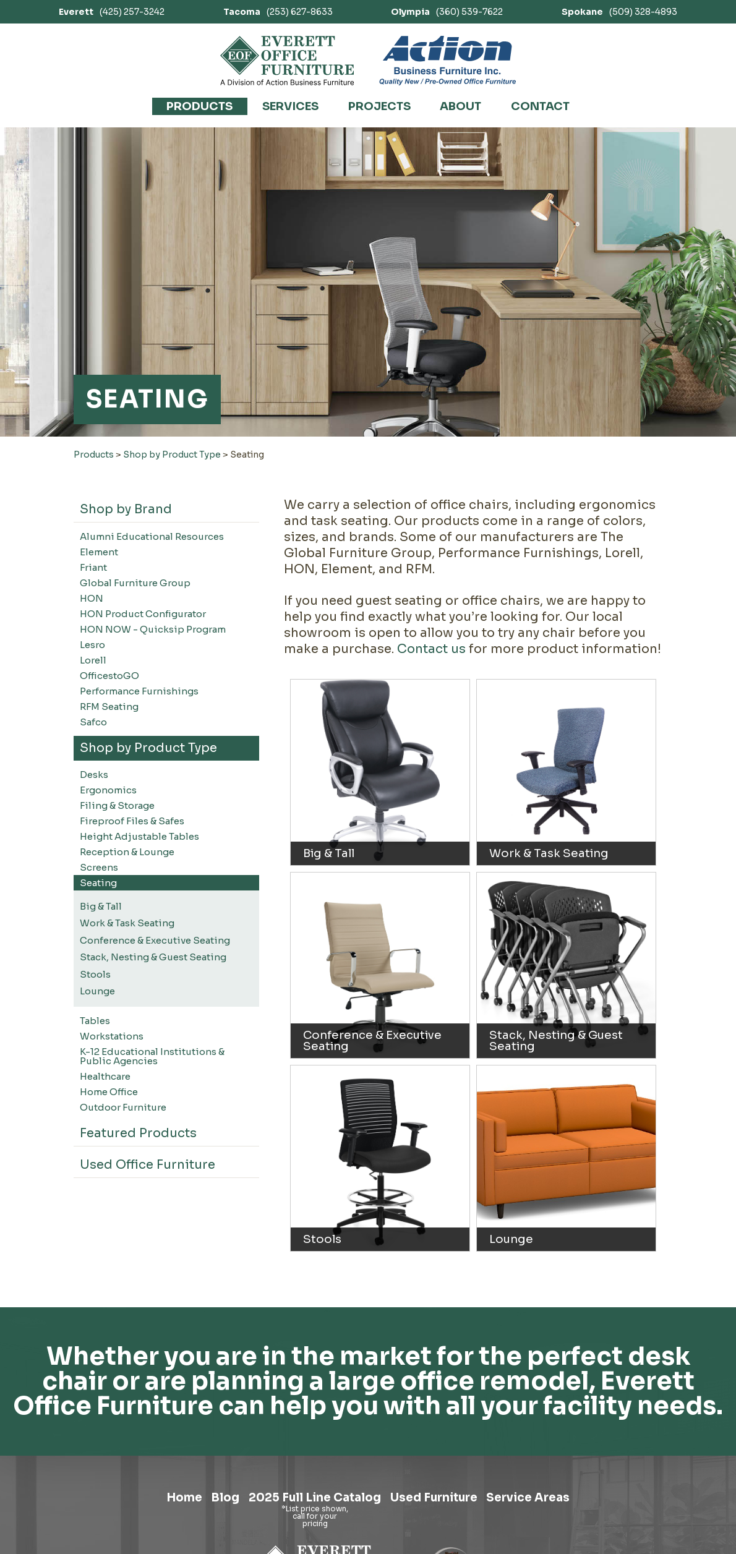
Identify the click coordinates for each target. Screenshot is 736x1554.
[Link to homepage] (287, 60)
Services (290, 106)
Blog (207, 1500)
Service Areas (552, 1500)
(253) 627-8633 (278, 11)
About (460, 106)
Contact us (431, 649)
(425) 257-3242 (112, 11)
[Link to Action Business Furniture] (447, 60)
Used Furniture (444, 1500)
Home (158, 1500)
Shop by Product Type (172, 454)
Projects (379, 106)
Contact (540, 106)
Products (199, 106)
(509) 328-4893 (619, 11)
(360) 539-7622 (447, 11)
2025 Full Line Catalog (309, 1500)
